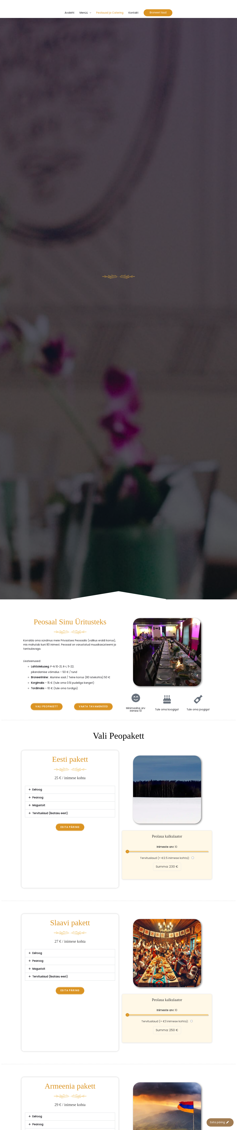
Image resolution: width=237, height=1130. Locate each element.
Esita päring (219, 1122)
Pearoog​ (37, 797)
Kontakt (134, 13)
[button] (158, 12)
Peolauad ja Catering (109, 13)
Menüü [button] (84, 13)
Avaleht (69, 13)
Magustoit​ (38, 805)
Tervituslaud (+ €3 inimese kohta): (167, 1021)
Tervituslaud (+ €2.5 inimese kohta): (167, 858)
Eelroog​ (37, 789)
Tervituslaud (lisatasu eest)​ (50, 813)
